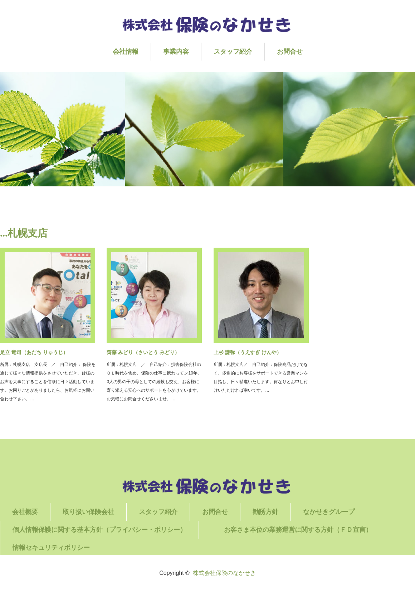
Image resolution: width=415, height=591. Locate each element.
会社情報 (125, 51)
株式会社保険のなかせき (224, 573)
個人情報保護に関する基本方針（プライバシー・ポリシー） (99, 529)
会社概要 (25, 511)
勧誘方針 (265, 511)
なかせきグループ (329, 511)
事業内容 (176, 51)
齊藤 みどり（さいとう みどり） (143, 352)
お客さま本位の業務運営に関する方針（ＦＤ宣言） (310, 529)
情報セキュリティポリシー (51, 547)
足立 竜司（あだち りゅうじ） (34, 352)
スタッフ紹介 (233, 51)
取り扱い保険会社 (88, 511)
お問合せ (290, 51)
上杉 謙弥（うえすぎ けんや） (248, 352)
